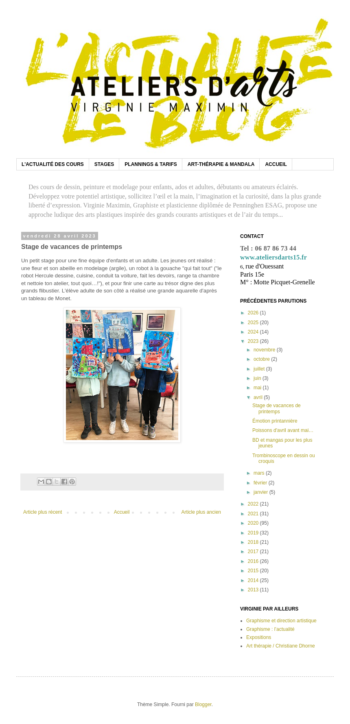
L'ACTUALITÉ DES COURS (53, 164)
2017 (254, 551)
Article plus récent (42, 512)
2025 (254, 322)
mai (258, 387)
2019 (254, 533)
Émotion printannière (275, 421)
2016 (254, 561)
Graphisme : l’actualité (270, 629)
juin (258, 378)
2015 (254, 571)
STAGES (104, 164)
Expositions (258, 637)
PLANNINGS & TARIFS (151, 164)
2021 (254, 514)
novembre (265, 350)
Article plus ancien (201, 512)
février (261, 483)
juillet (260, 369)
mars (260, 473)
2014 (254, 580)
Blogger (203, 704)
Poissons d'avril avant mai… (282, 430)
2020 (254, 523)
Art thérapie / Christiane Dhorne (280, 646)
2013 (254, 590)
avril (259, 397)
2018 (254, 542)
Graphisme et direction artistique (281, 621)
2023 (254, 341)
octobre (262, 359)
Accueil (122, 512)
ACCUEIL (276, 164)
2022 (254, 504)
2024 (254, 332)
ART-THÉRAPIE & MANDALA (221, 164)
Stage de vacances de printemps (276, 408)
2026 (254, 313)
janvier (261, 492)
